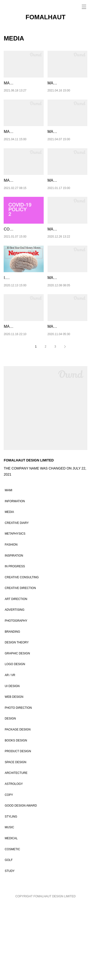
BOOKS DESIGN (16, 815)
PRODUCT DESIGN (18, 826)
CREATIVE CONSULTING (22, 652)
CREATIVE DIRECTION (20, 663)
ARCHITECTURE (16, 848)
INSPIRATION (14, 630)
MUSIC (9, 902)
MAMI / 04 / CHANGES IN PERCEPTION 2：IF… (23, 395)
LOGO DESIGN (15, 739)
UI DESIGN (12, 761)
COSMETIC (12, 924)
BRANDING (12, 706)
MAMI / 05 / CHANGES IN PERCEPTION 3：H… (67, 334)
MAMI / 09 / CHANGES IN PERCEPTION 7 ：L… (67, 150)
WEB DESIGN (14, 771)
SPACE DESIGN (15, 837)
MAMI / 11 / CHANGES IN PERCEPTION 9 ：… (66, 89)
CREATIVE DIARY (17, 597)
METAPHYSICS (15, 608)
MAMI (8, 565)
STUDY (10, 946)
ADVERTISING (14, 685)
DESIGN (10, 793)
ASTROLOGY (14, 858)
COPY (9, 869)
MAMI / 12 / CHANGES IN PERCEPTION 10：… (23, 89)
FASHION (11, 619)
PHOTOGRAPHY (16, 695)
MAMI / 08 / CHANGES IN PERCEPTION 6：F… (23, 211)
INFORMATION (15, 576)
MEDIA (9, 587)
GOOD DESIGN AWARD (21, 880)
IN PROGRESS (15, 641)
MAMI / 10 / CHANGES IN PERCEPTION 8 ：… (22, 150)
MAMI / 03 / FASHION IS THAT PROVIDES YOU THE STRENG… (67, 395)
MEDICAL (11, 913)
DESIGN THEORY (17, 717)
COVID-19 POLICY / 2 (23, 266)
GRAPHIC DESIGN (17, 728)
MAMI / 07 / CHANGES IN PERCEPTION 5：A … (67, 211)
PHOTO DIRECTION (18, 782)
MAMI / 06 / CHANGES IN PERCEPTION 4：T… (67, 272)
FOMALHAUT (45, 17)
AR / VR (10, 750)
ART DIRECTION (16, 674)
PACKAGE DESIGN (17, 804)
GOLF (9, 935)
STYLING (11, 891)
